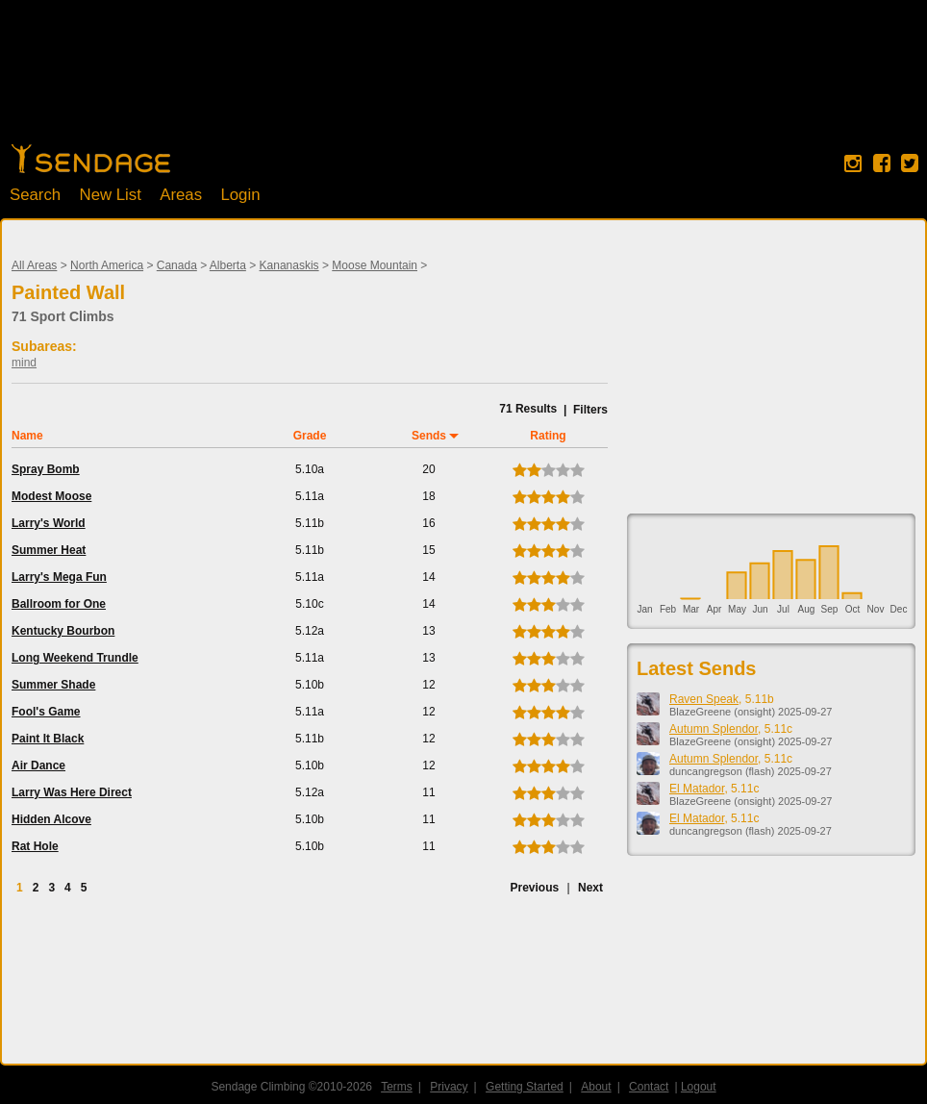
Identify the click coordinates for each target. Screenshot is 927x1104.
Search (35, 195)
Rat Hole (35, 846)
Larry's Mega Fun (59, 577)
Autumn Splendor (713, 729)
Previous (534, 887)
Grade (310, 435)
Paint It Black (48, 738)
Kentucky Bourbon (63, 631)
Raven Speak (704, 699)
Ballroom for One (59, 604)
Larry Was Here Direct (72, 792)
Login (240, 195)
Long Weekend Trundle (75, 658)
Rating (547, 435)
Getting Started (525, 1086)
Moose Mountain (374, 265)
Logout (698, 1086)
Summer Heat (49, 550)
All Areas (34, 265)
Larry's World (49, 523)
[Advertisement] (463, 81)
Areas (181, 195)
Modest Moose (51, 496)
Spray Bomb (46, 469)
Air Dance (38, 765)
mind (24, 362)
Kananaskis (289, 265)
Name (27, 435)
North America (106, 265)
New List (110, 195)
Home (91, 158)
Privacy (448, 1086)
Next (590, 887)
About (596, 1086)
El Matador (696, 788)
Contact (648, 1086)
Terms (397, 1086)
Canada (177, 265)
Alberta (228, 265)
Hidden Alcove (51, 819)
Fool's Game (46, 711)
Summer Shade (53, 684)
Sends (429, 435)
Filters (590, 409)
